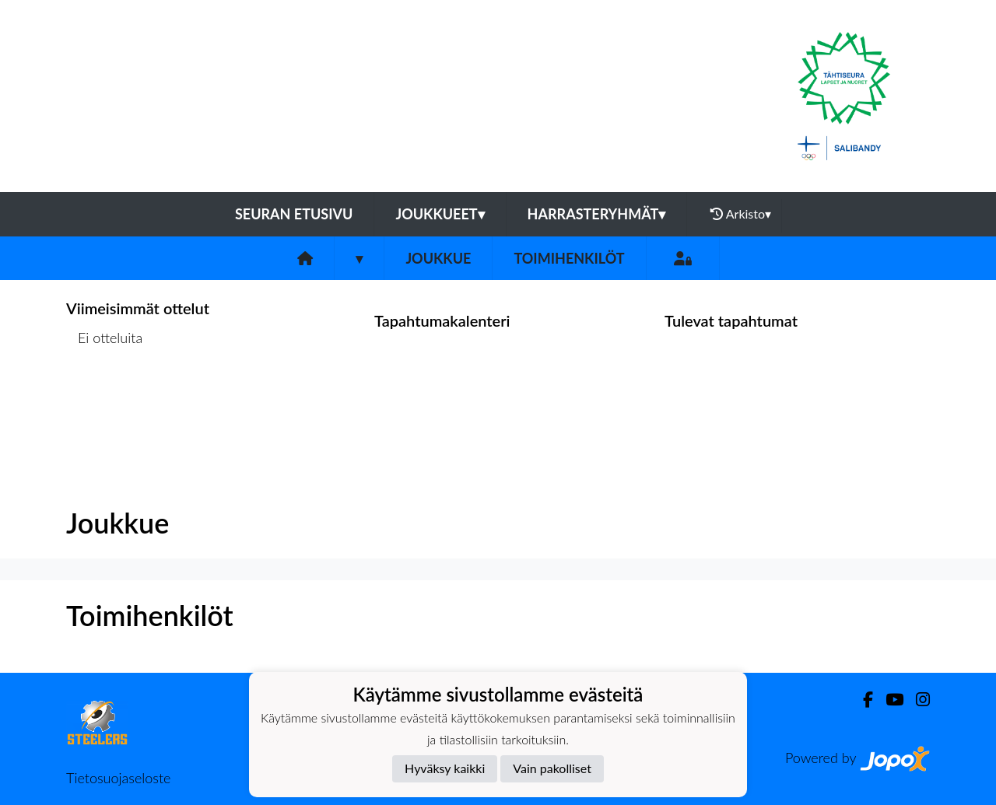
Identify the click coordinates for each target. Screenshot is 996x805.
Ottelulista (104, 397)
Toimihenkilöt (569, 258)
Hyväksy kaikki (445, 768)
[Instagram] (916, 699)
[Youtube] (888, 699)
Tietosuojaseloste (118, 777)
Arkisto (740, 214)
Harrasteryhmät (597, 213)
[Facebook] (861, 699)
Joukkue (438, 258)
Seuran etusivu (294, 213)
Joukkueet (439, 213)
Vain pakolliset (552, 768)
